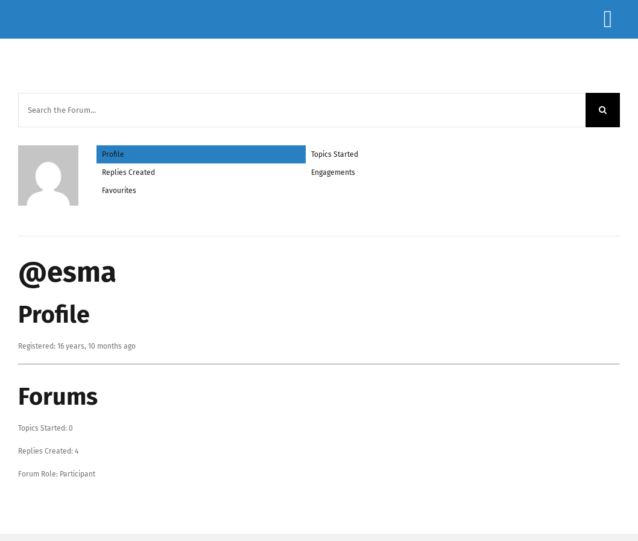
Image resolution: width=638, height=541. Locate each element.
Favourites (119, 190)
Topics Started (334, 154)
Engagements (333, 172)
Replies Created (128, 172)
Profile (113, 154)
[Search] (603, 110)
